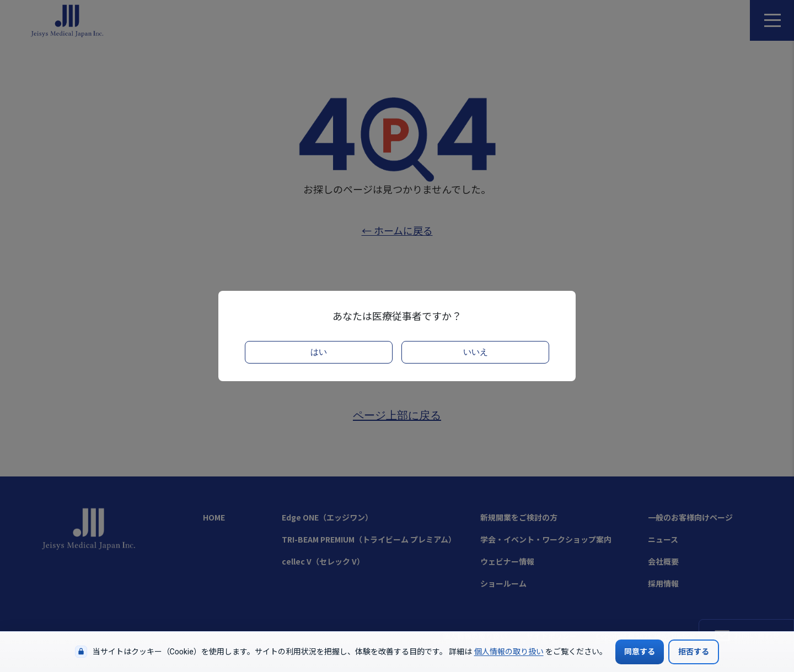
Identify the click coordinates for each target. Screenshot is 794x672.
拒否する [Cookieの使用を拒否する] (693, 651)
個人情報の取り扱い (509, 651)
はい (319, 352)
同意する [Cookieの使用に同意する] (639, 651)
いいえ (475, 352)
